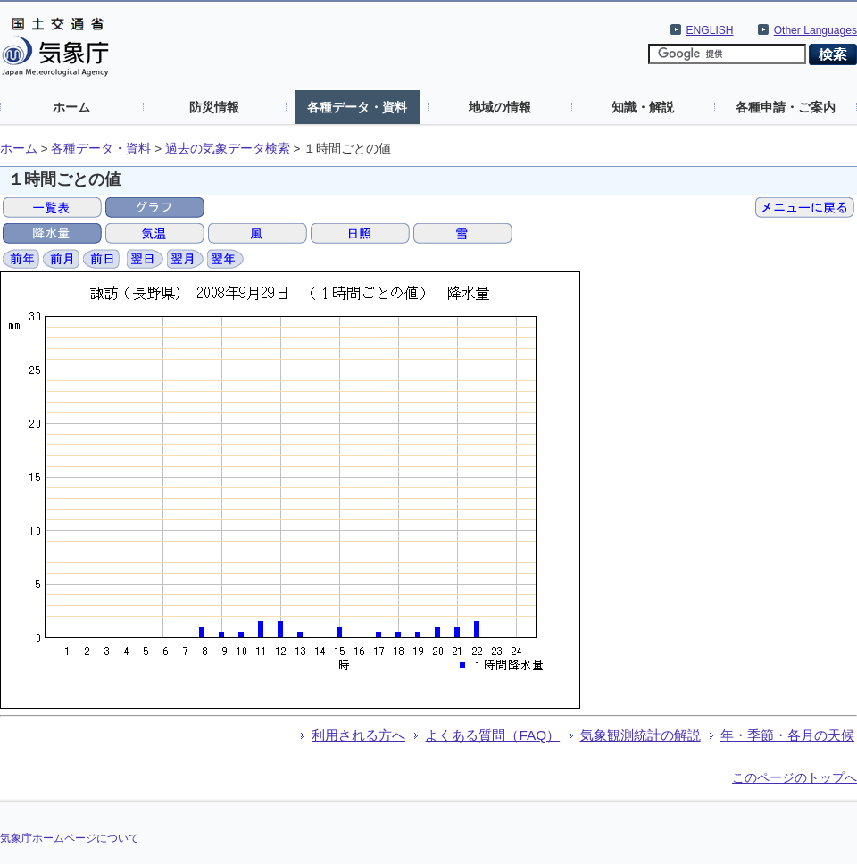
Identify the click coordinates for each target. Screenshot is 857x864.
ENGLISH (710, 30)
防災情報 (214, 107)
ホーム (71, 107)
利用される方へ (358, 735)
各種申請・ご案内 (786, 107)
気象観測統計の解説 (640, 735)
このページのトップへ (794, 777)
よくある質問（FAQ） (492, 735)
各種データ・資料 (357, 107)
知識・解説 (643, 107)
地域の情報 (500, 107)
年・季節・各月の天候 (787, 735)
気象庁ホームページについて (69, 838)
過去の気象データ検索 (227, 148)
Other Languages (815, 30)
